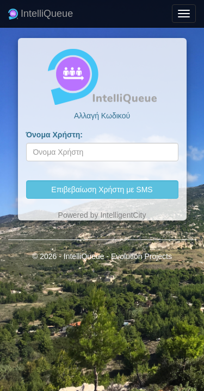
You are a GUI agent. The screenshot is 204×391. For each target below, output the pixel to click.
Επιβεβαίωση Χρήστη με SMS (101, 189)
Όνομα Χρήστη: (54, 134)
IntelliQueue (40, 13)
